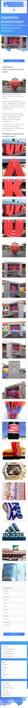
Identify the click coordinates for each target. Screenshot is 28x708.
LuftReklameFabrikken (8, 654)
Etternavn (6, 597)
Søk (3, 677)
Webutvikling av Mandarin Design (14, 704)
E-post (5, 610)
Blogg (4, 669)
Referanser (5, 667)
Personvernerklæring (17, 703)
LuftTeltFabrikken (7, 651)
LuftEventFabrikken (8, 656)
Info (3, 672)
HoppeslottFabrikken (8, 649)
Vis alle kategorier (14, 61)
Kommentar (6, 622)
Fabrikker (5, 665)
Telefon (5, 616)
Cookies (8, 703)
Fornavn (5, 591)
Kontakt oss (5, 674)
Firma (5, 603)
